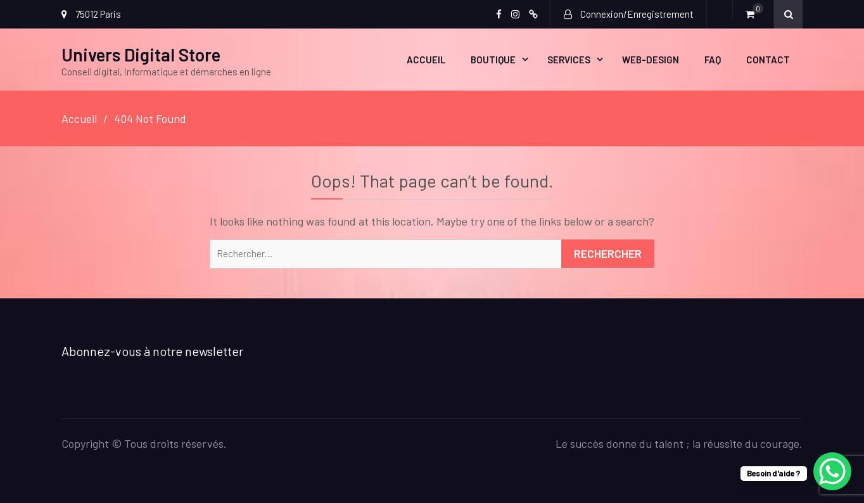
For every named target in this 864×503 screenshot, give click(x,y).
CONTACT (768, 59)
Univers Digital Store (140, 54)
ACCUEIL (426, 59)
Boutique (493, 59)
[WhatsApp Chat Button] (832, 471)
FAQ (712, 59)
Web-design (650, 59)
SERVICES (568, 59)
